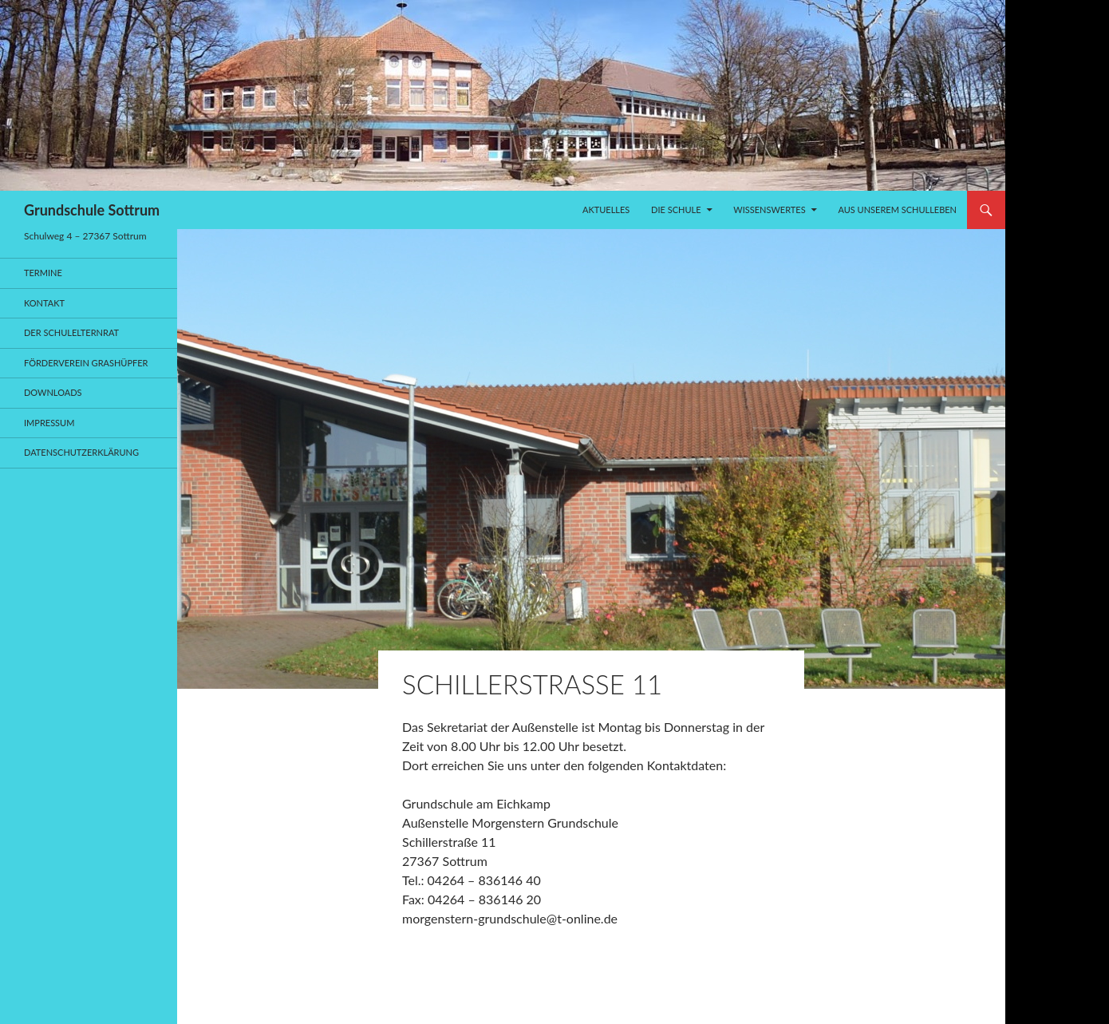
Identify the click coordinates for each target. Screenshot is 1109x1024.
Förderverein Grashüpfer (86, 363)
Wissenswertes (769, 209)
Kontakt (44, 303)
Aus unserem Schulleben (897, 209)
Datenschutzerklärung (81, 452)
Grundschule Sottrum (92, 210)
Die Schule (676, 209)
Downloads (53, 392)
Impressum (49, 422)
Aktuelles (605, 209)
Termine (43, 272)
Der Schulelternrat (71, 332)
